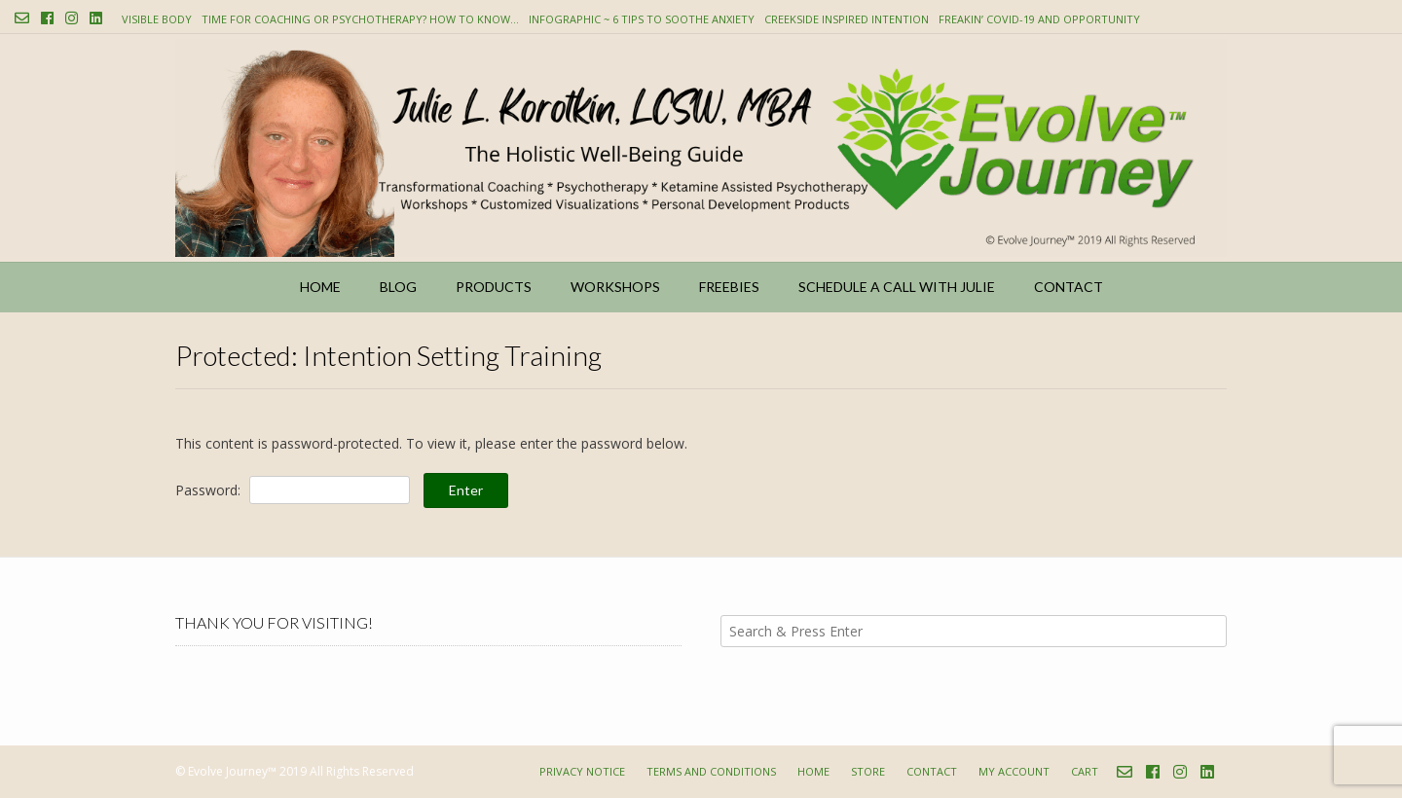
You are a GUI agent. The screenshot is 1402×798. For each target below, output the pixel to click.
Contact (1068, 286)
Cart (1084, 771)
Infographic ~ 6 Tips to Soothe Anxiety (642, 19)
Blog (398, 286)
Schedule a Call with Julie (896, 286)
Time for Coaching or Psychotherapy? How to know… (360, 19)
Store (868, 771)
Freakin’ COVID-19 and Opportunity (1039, 19)
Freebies (729, 286)
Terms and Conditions (711, 771)
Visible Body (157, 19)
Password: (292, 490)
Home (320, 286)
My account (1014, 771)
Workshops (615, 286)
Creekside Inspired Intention (846, 19)
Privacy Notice (582, 771)
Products (494, 286)
